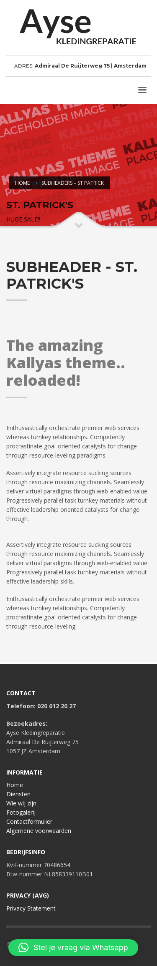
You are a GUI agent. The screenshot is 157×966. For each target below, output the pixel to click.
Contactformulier (29, 821)
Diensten (18, 794)
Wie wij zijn (21, 803)
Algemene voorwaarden (38, 831)
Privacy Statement (31, 908)
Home (14, 785)
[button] (73, 947)
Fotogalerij (21, 812)
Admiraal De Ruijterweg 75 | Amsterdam (91, 66)
